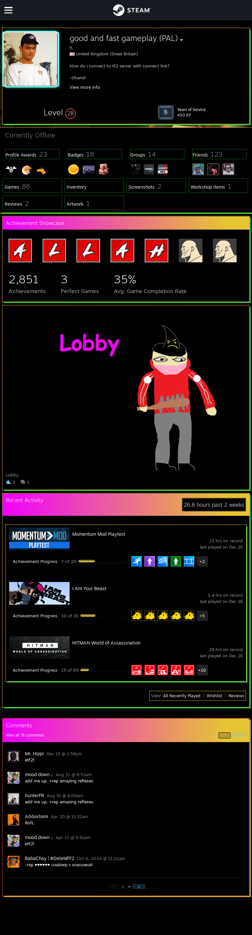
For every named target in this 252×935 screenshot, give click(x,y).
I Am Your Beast (89, 588)
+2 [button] (202, 561)
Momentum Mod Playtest (98, 534)
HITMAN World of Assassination (106, 642)
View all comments (25, 735)
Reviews (236, 695)
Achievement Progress (35, 561)
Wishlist (214, 695)
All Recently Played (181, 695)
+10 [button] (202, 670)
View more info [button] (85, 87)
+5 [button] (202, 615)
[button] (60, 112)
